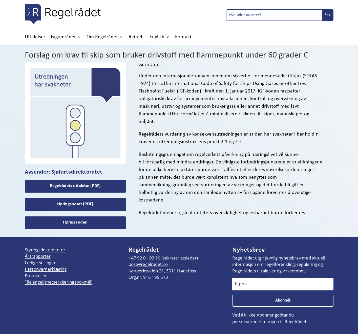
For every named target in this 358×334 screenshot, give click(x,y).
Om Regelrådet (102, 37)
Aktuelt (136, 37)
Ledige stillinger (40, 263)
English (157, 37)
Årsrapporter (38, 256)
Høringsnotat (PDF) (75, 204)
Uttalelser (35, 37)
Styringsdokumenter (45, 250)
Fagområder (63, 37)
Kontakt (183, 37)
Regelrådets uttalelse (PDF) (75, 185)
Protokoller (36, 276)
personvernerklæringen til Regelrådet (269, 321)
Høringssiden (75, 222)
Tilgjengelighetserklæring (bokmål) (58, 282)
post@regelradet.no (148, 264)
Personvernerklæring (46, 269)
